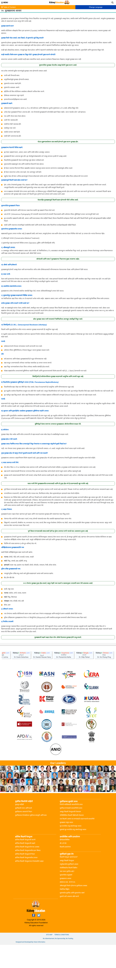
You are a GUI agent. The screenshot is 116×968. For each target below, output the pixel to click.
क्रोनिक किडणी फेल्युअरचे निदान (25, 877)
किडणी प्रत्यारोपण (65, 870)
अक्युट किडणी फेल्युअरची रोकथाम (70, 835)
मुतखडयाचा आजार (65, 902)
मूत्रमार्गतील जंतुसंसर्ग (66, 898)
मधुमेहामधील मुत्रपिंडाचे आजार (69, 887)
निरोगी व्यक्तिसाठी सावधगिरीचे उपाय (71, 828)
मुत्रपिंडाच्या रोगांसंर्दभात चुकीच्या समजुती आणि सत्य (31, 838)
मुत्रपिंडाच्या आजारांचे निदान (23, 835)
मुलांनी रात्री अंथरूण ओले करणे (69, 919)
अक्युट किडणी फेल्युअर (67, 884)
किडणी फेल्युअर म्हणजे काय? (69, 880)
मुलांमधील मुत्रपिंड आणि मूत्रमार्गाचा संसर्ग (72, 916)
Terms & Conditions (61, 958)
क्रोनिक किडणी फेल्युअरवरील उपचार (26, 881)
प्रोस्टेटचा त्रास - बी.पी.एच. (67, 905)
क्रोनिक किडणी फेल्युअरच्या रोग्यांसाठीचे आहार (29, 884)
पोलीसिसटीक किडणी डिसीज (68, 891)
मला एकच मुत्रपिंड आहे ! (67, 894)
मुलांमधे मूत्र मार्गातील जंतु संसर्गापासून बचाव (73, 853)
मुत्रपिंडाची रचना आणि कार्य (23, 831)
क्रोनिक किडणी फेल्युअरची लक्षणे (25, 866)
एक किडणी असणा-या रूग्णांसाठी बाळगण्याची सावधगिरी (77, 842)
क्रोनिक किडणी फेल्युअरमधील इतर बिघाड (27, 874)
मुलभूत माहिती (19, 828)
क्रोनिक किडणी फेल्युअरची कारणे (25, 863)
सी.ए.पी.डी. (63, 866)
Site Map (49, 958)
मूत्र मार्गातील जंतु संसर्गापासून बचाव (70, 849)
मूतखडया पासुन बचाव (66, 845)
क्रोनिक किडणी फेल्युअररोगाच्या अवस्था (27, 870)
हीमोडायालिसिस (64, 863)
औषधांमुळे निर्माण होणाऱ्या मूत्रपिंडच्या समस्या (73, 909)
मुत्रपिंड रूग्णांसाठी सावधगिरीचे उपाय (71, 831)
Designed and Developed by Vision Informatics (30, 965)
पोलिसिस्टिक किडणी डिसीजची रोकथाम (72, 838)
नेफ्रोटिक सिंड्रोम (64, 912)
